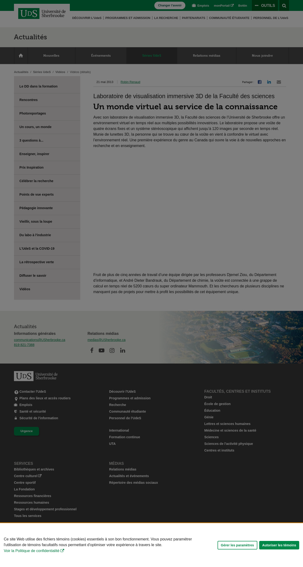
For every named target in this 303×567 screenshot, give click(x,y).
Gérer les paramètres (237, 545)
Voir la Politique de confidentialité (31, 551)
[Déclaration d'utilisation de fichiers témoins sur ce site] (151, 545)
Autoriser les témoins (279, 545)
